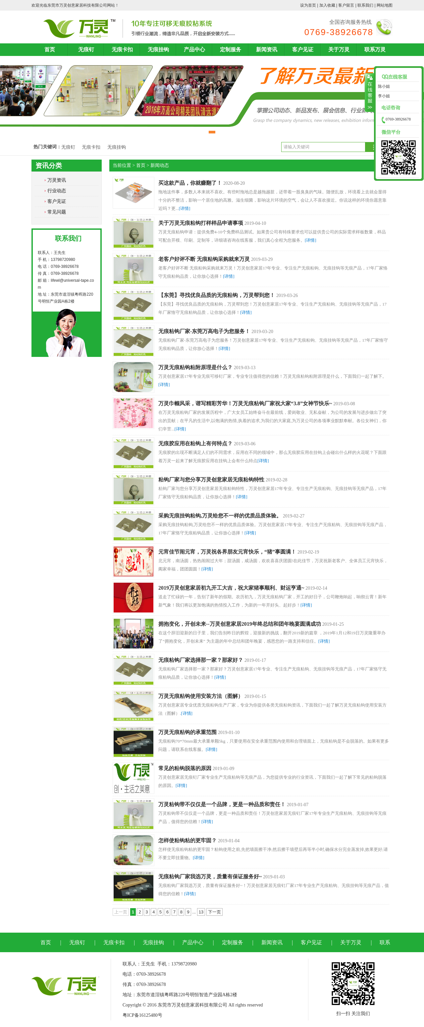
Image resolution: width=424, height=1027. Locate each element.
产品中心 (194, 49)
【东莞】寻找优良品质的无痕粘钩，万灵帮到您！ (216, 295)
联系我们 (365, 5)
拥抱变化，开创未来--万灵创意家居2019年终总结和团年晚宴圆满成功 (239, 624)
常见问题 (56, 212)
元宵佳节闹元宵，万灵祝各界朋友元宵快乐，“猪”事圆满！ (227, 552)
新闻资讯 (266, 49)
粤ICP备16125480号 (142, 1015)
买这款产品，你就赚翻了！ (190, 183)
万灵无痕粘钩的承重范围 (187, 732)
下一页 (214, 911)
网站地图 (385, 5)
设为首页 (308, 5)
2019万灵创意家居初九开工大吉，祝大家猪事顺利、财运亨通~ (231, 588)
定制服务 (230, 49)
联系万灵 (375, 49)
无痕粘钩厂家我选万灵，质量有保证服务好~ (210, 876)
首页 (49, 49)
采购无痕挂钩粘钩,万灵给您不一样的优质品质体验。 (220, 515)
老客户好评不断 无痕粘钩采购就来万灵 (204, 259)
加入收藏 (327, 5)
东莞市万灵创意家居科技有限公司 (77, 5)
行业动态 (56, 190)
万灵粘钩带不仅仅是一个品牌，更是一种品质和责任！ (222, 804)
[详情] (184, 208)
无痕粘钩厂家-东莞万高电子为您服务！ (204, 331)
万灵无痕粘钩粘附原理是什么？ (195, 367)
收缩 (369, 93)
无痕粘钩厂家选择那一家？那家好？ (200, 660)
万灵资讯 (56, 180)
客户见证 (302, 49)
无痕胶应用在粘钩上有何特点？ (195, 443)
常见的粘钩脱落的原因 (184, 768)
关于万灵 (338, 49)
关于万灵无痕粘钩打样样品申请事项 (200, 223)
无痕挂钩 (158, 49)
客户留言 (346, 5)
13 (201, 911)
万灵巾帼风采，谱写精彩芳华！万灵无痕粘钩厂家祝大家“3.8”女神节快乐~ (245, 403)
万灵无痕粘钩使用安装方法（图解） (200, 696)
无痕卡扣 (122, 49)
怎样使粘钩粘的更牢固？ (187, 840)
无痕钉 (86, 49)
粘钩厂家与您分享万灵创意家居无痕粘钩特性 (211, 479)
